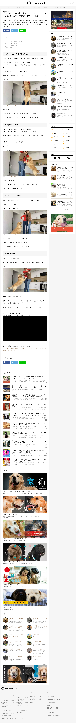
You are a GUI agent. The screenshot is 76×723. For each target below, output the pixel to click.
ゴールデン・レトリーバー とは (8, 696)
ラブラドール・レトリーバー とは (21, 696)
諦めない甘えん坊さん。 (11, 43)
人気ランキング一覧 (68, 209)
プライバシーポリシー (52, 698)
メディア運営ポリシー (52, 697)
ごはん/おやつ (56, 144)
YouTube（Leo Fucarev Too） (12, 106)
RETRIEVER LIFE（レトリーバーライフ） (12, 719)
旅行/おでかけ (56, 137)
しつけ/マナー (67, 137)
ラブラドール (67, 129)
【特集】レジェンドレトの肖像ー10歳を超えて (22, 703)
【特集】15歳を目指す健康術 (8, 701)
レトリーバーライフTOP (52, 713)
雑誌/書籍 (66, 140)
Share (6, 30)
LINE (23, 30)
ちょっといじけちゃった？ (12, 45)
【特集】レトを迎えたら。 (7, 708)
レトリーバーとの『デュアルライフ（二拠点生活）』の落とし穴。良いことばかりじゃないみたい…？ (65, 202)
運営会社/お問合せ (51, 702)
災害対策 (54, 140)
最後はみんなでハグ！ (10, 47)
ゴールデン (19, 7)
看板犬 (65, 148)
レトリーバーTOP (6, 7)
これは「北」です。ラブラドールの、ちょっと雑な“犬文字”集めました (65, 176)
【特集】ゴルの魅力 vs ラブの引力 (8, 703)
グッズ (65, 144)
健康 (53, 148)
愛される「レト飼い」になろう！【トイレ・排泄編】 (65, 185)
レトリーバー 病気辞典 (6, 698)
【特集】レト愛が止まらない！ (22, 701)
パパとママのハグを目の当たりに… (14, 41)
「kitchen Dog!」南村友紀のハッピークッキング (8, 712)
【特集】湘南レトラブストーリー (22, 706)
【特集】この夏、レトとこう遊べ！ (22, 709)
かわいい (27, 7)
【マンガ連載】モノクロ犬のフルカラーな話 (8, 706)
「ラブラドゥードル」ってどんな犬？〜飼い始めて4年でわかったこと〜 (65, 168)
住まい (65, 133)
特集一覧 (45, 664)
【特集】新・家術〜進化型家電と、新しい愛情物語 (22, 699)
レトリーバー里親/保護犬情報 (21, 711)
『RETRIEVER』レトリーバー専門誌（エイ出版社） (8, 715)
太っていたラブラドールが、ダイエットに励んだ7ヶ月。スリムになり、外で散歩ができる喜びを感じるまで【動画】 (65, 193)
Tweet (15, 30)
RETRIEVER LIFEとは (20, 712)
